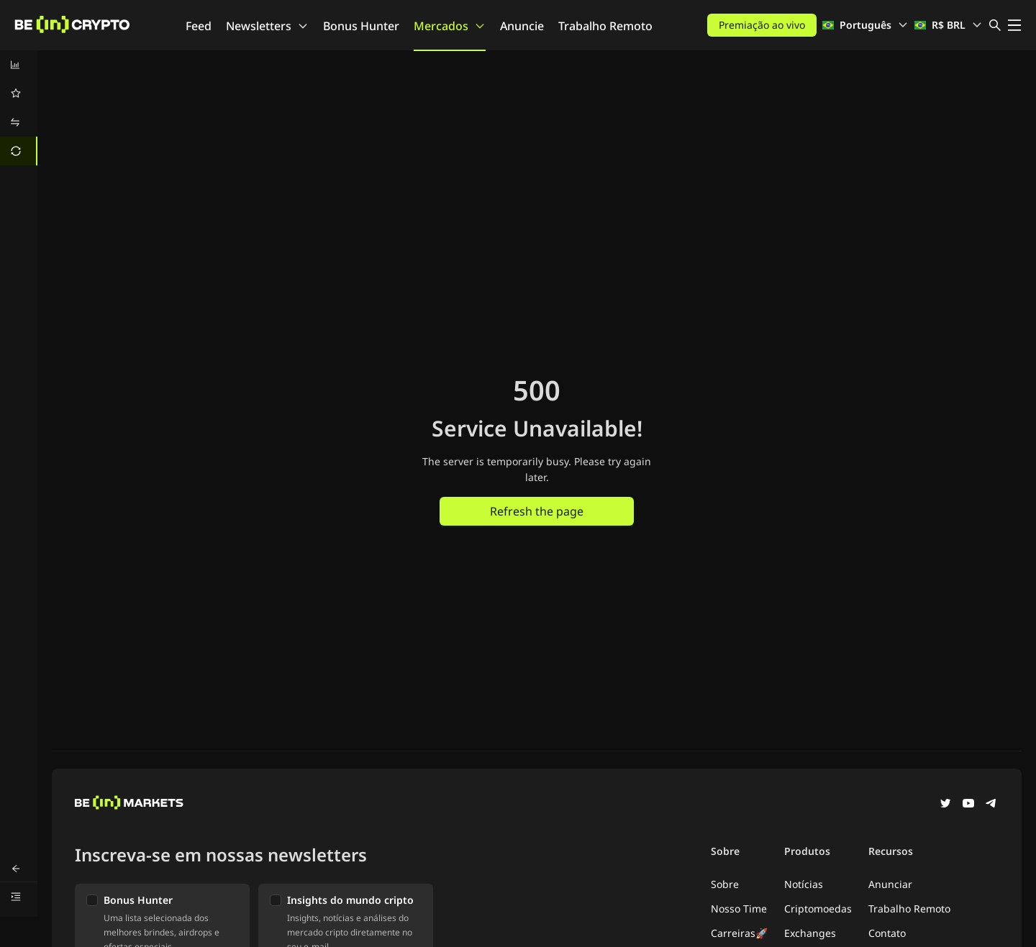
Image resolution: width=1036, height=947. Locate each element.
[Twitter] (945, 804)
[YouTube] (968, 804)
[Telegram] (991, 804)
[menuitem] (18, 64)
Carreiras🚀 (739, 933)
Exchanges (810, 933)
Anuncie (522, 26)
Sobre (725, 884)
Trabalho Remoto (605, 26)
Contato (887, 933)
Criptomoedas (818, 908)
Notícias (803, 884)
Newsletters (267, 26)
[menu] (18, 107)
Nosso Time (739, 908)
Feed (199, 26)
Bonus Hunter (361, 26)
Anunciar (890, 884)
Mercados (450, 26)
